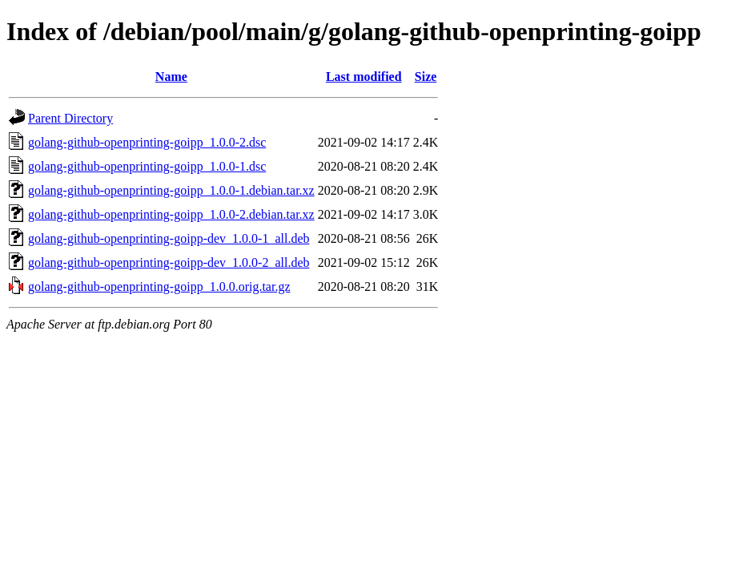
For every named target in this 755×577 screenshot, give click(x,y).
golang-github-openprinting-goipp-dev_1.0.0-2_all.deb (168, 262)
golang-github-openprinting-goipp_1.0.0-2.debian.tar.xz (171, 214)
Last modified (364, 76)
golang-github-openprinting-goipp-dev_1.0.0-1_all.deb (168, 238)
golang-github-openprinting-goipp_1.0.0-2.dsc (147, 142)
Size (426, 76)
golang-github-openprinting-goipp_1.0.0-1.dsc (147, 166)
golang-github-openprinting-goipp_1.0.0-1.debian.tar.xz (171, 190)
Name (171, 76)
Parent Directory (70, 118)
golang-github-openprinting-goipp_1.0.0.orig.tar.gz (159, 286)
